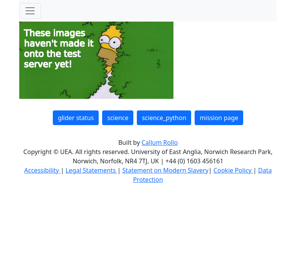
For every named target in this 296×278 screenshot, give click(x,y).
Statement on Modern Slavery (165, 170)
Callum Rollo (159, 142)
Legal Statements (91, 170)
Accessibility (42, 170)
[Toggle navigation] (30, 11)
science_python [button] (164, 118)
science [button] (117, 118)
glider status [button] (76, 118)
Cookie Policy (233, 170)
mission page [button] (219, 118)
